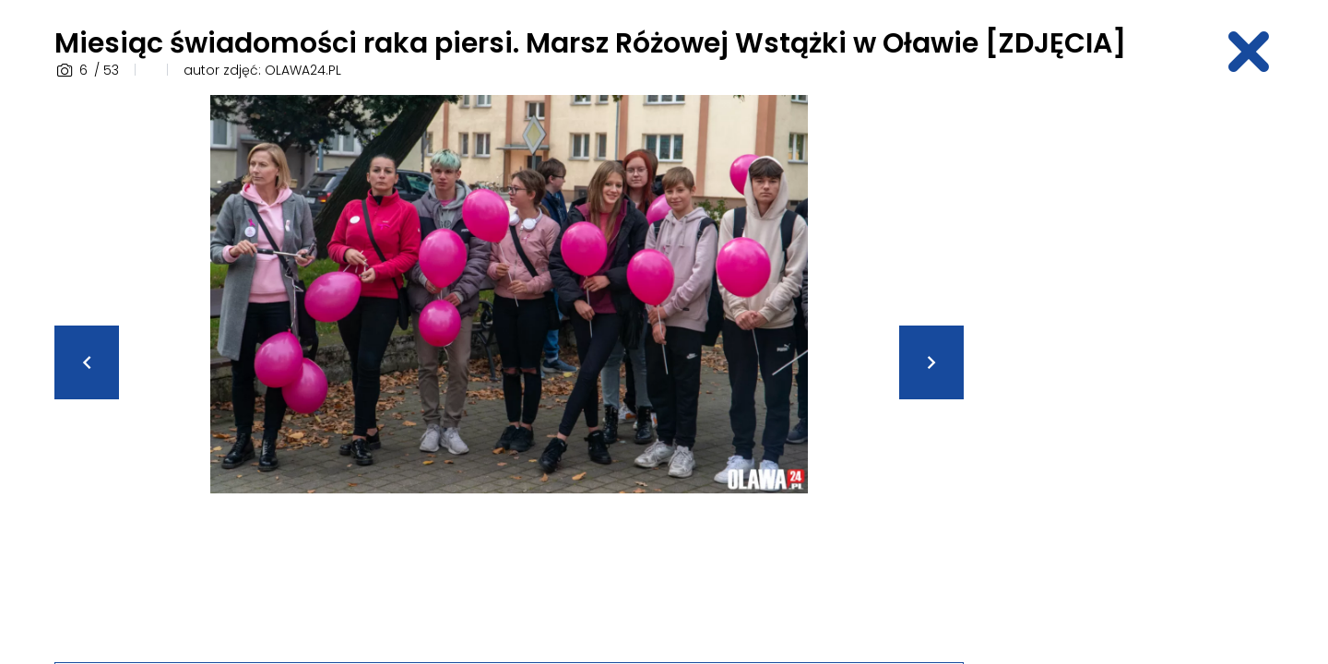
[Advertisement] (1129, 371)
